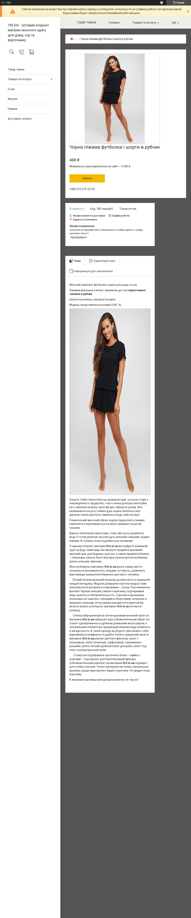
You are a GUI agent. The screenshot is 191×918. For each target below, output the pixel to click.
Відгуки (12, 98)
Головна (114, 22)
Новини (12, 108)
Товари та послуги (19, 79)
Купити (87, 178)
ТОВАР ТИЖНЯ (86, 22)
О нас (11, 89)
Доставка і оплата (19, 118)
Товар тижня (16, 69)
